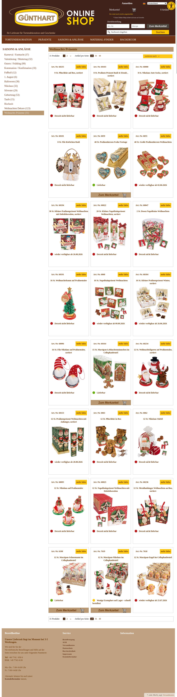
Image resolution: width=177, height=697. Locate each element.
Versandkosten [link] (68, 645)
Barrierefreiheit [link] (69, 651)
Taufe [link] (9, 99)
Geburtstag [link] (12, 95)
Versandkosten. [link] (168, 695)
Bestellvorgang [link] (69, 639)
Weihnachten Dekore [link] (17, 108)
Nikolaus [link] (11, 86)
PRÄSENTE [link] (45, 39)
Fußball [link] (10, 72)
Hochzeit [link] (8, 104)
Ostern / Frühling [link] (15, 63)
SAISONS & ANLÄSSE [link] (71, 39)
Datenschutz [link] (68, 648)
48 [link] (100, 56)
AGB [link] (65, 642)
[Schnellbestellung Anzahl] (138, 26)
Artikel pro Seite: (82, 56)
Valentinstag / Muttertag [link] (18, 59)
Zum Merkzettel (158, 26)
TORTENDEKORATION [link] (18, 39)
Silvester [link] (10, 90)
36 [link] (96, 56)
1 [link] (64, 56)
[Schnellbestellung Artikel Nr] (118, 26)
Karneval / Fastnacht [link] (16, 54)
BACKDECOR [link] (128, 39)
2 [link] (67, 56)
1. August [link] (10, 77)
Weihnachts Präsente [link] (16, 113)
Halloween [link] (11, 81)
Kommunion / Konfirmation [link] (20, 68)
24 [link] (92, 56)
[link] (171, 6)
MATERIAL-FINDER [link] (102, 39)
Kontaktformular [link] (70, 657)
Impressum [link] (67, 654)
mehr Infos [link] (81, 67)
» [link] (70, 56)
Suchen (160, 32)
